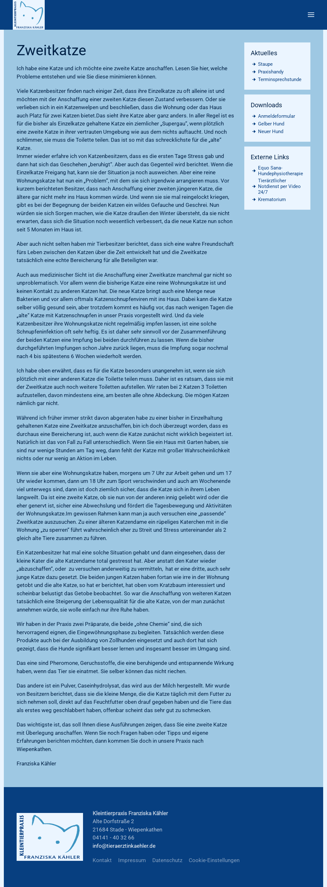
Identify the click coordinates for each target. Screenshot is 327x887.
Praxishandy (267, 72)
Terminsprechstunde (276, 79)
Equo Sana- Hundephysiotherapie (277, 171)
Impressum (132, 860)
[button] (311, 14)
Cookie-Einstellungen (214, 860)
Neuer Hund (267, 131)
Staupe (262, 64)
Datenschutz (167, 860)
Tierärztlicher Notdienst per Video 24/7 (276, 186)
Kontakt (102, 860)
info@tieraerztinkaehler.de (124, 846)
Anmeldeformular (273, 116)
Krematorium (268, 199)
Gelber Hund (268, 124)
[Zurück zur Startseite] (29, 15)
